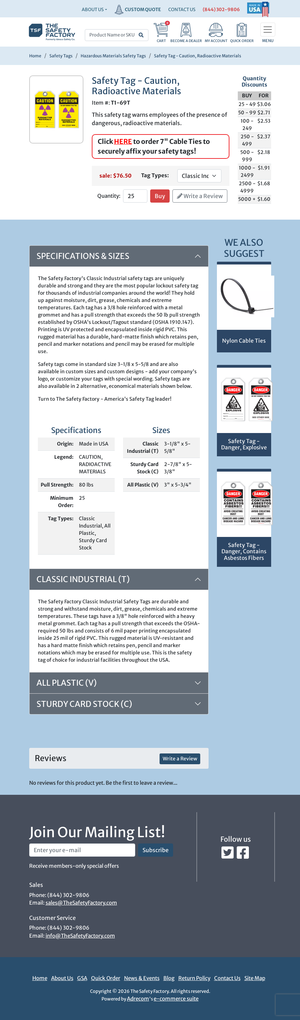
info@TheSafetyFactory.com (80, 935)
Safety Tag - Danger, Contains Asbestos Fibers (243, 551)
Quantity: (108, 196)
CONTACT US (181, 10)
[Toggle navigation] (267, 29)
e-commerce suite (176, 998)
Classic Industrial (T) (83, 579)
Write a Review (200, 196)
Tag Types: (155, 175)
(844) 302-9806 (221, 10)
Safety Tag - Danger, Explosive (244, 444)
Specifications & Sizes (83, 256)
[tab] (119, 682)
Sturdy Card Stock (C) (84, 704)
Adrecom (138, 998)
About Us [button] (93, 10)
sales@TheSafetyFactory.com (81, 902)
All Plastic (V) (67, 683)
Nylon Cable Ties (244, 340)
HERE (123, 141)
